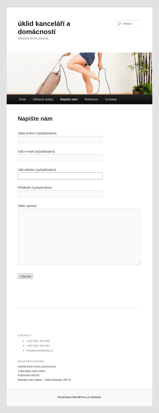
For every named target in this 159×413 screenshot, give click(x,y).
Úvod (22, 99)
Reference (91, 99)
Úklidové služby (43, 99)
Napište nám (68, 99)
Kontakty (111, 99)
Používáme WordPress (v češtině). (79, 397)
